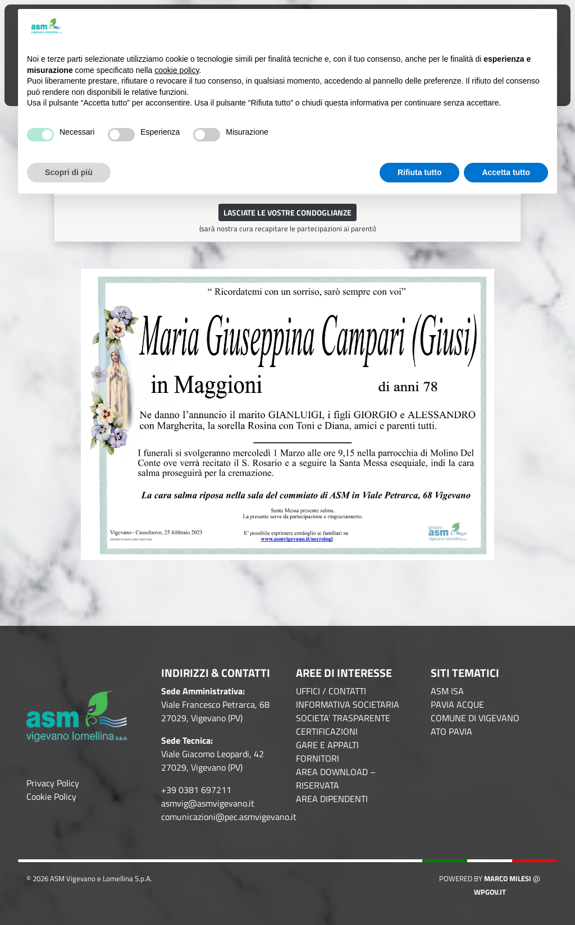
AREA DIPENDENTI (332, 798)
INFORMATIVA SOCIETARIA (347, 704)
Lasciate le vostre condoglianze (287, 212)
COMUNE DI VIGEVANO (475, 718)
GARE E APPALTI (327, 745)
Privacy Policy (52, 783)
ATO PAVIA (451, 731)
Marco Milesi (507, 878)
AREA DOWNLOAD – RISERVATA (336, 778)
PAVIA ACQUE (457, 704)
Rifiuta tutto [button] (420, 172)
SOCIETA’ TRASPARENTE (343, 718)
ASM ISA (447, 691)
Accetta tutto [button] (506, 172)
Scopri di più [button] (69, 172)
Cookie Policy (51, 796)
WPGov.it (490, 891)
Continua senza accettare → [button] (492, 26)
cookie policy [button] (176, 70)
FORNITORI (317, 758)
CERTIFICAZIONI (327, 731)
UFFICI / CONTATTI (331, 691)
